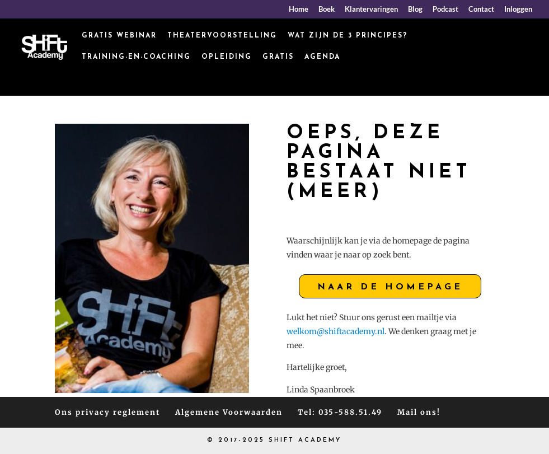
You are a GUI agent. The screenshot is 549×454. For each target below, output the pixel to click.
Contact (481, 9)
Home (298, 9)
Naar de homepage (390, 287)
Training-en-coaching (136, 57)
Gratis (278, 57)
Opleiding (226, 57)
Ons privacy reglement (107, 412)
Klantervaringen (371, 9)
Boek (326, 9)
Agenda (322, 57)
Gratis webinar (119, 35)
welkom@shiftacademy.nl (335, 331)
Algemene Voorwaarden (229, 412)
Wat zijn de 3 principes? (347, 35)
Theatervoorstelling (222, 35)
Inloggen (518, 9)
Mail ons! (418, 412)
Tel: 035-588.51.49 (340, 412)
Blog (415, 9)
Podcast (445, 9)
